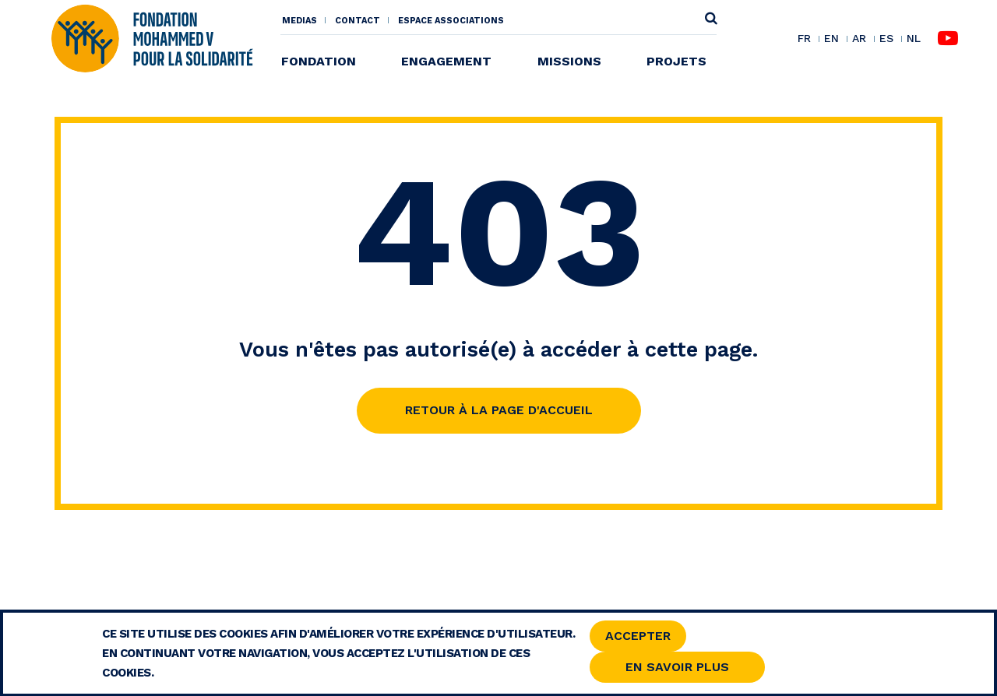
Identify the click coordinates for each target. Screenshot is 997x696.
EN (831, 39)
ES (886, 39)
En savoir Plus (677, 670)
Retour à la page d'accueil (499, 409)
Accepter (638, 638)
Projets (676, 61)
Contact (357, 21)
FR (804, 39)
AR (859, 39)
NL (914, 38)
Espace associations (451, 21)
